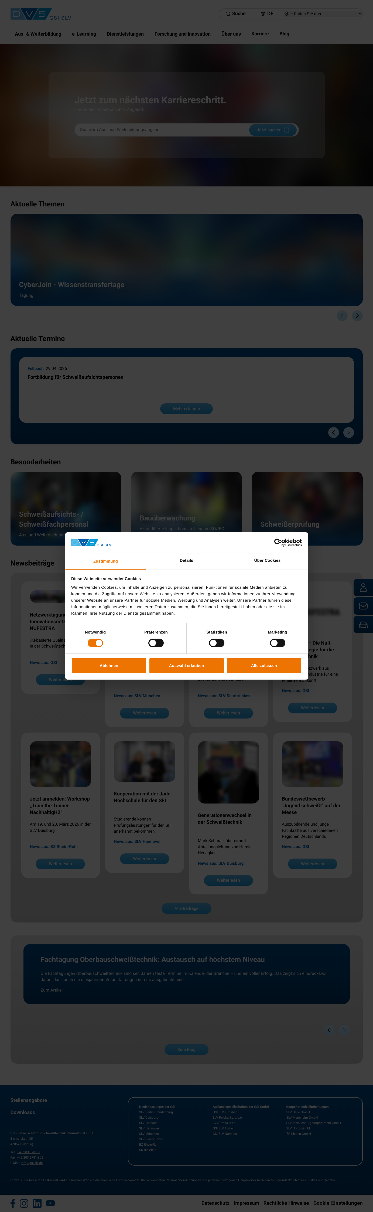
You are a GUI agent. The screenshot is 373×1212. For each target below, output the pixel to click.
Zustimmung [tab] (105, 561)
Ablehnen (109, 665)
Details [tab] (186, 560)
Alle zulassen (264, 665)
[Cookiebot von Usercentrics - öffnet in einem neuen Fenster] (278, 543)
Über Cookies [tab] (267, 560)
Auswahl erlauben (186, 665)
